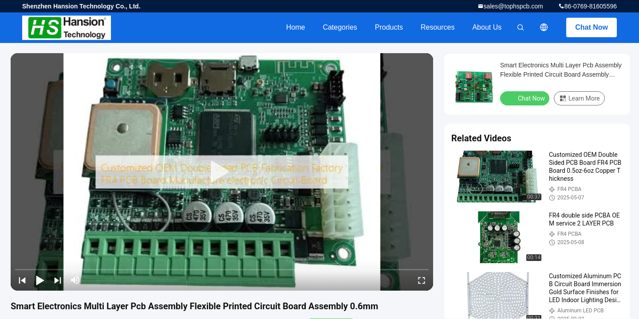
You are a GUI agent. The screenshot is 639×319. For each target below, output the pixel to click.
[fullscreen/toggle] (421, 280)
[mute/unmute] (75, 280)
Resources (437, 27)
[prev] (22, 280)
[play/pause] (40, 280)
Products (389, 27)
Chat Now (591, 27)
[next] (58, 280)
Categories (340, 27)
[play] (222, 172)
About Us (486, 27)
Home (295, 27)
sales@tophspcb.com (513, 6)
